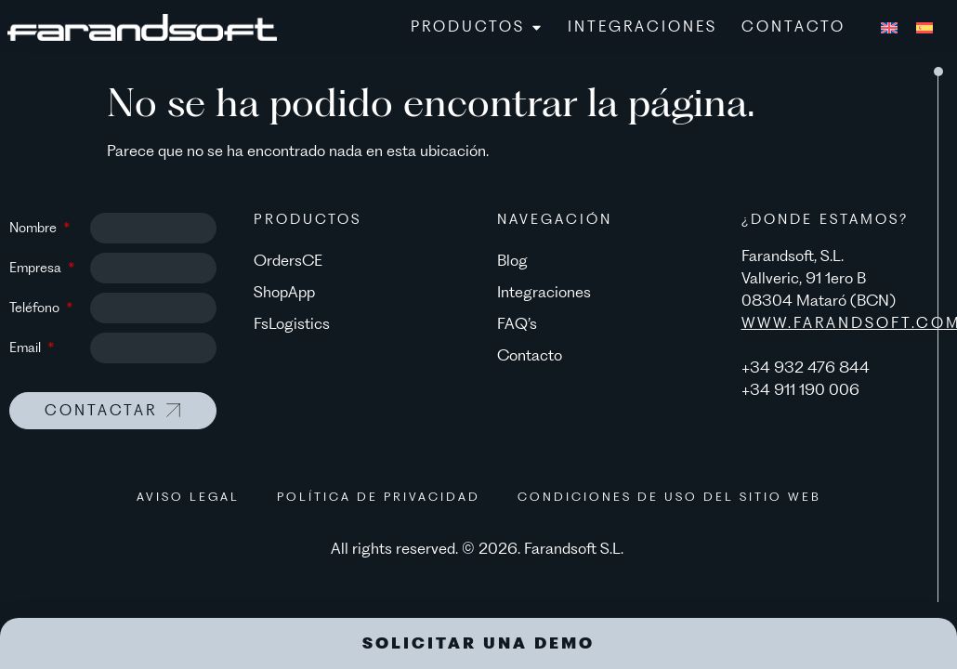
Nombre (34, 227)
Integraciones (544, 291)
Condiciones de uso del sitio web (669, 497)
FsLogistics (292, 323)
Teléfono (36, 307)
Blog (512, 260)
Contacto (529, 355)
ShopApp (284, 291)
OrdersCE (288, 260)
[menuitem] (889, 27)
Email (27, 347)
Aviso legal (188, 497)
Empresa (37, 267)
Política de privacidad (378, 497)
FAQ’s (517, 323)
